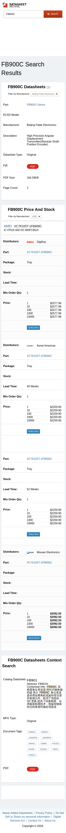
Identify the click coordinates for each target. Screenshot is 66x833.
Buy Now (33, 328)
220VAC (43, 749)
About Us (50, 820)
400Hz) (32, 743)
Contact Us (34, 820)
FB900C (32, 732)
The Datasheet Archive (15, 5)
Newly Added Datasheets (18, 813)
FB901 (55, 749)
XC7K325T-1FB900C (39, 252)
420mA (44, 743)
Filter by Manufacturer (18, 94)
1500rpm (33, 738)
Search (52, 14)
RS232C (55, 743)
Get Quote (34, 638)
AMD (8, 226)
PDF (32, 166)
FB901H (44, 732)
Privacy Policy (44, 813)
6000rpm (47, 738)
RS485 (31, 749)
